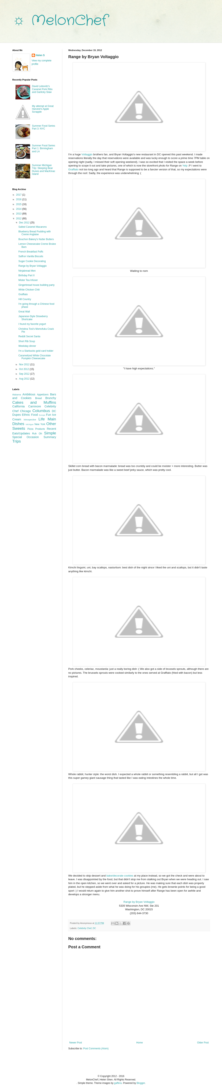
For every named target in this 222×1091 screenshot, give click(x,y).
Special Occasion (25, 437)
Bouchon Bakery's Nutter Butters (36, 239)
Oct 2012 (24, 369)
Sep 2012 (24, 373)
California (18, 406)
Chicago (25, 411)
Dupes (16, 414)
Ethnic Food (30, 414)
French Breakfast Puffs (30, 251)
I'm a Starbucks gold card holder (35, 350)
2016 (19, 199)
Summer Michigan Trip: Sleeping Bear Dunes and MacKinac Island (43, 169)
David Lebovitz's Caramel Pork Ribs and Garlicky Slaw (42, 89)
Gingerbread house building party (36, 285)
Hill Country (24, 299)
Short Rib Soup (26, 341)
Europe (42, 415)
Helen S (40, 55)
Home (139, 1042)
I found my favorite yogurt (32, 324)
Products (40, 428)
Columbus (41, 411)
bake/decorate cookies (119, 875)
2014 (19, 209)
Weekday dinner (27, 346)
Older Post (203, 1042)
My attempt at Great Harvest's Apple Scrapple (43, 109)
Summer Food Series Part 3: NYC (43, 127)
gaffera (118, 1083)
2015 (19, 204)
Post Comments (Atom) (96, 1048)
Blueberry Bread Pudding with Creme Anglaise (34, 233)
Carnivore (34, 406)
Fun (48, 414)
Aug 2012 (24, 378)
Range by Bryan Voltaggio (139, 901)
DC (94, 928)
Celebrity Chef (84, 928)
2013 (19, 213)
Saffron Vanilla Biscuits (30, 256)
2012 (19, 218)
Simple (50, 433)
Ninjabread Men (27, 270)
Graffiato (73, 169)
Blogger (141, 1083)
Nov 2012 (24, 364)
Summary (50, 437)
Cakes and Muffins (34, 402)
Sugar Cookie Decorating (32, 261)
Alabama (16, 394)
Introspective (30, 419)
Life (41, 419)
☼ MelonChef (59, 21)
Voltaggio (86, 154)
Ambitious (28, 394)
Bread (38, 398)
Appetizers (43, 394)
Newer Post (75, 1042)
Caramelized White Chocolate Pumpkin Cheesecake (34, 357)
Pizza (30, 428)
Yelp (184, 165)
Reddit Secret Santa (29, 336)
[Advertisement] (32, 470)
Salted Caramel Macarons (32, 226)
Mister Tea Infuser (28, 280)
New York (40, 424)
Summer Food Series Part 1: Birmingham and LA (43, 148)
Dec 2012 (24, 222)
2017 (19, 194)
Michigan (29, 424)
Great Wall (24, 311)
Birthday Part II (26, 275)
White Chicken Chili (28, 289)
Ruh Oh (37, 433)
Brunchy (50, 398)
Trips (16, 441)
